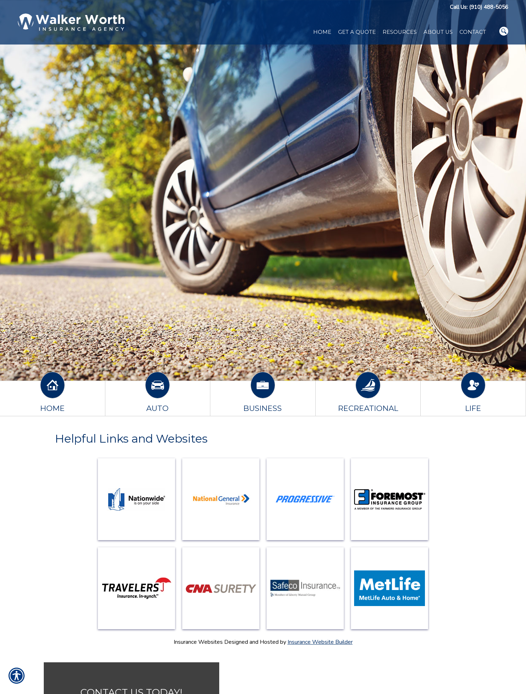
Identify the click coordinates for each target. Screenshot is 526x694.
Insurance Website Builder (320, 642)
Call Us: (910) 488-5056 (479, 7)
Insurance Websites (198, 642)
